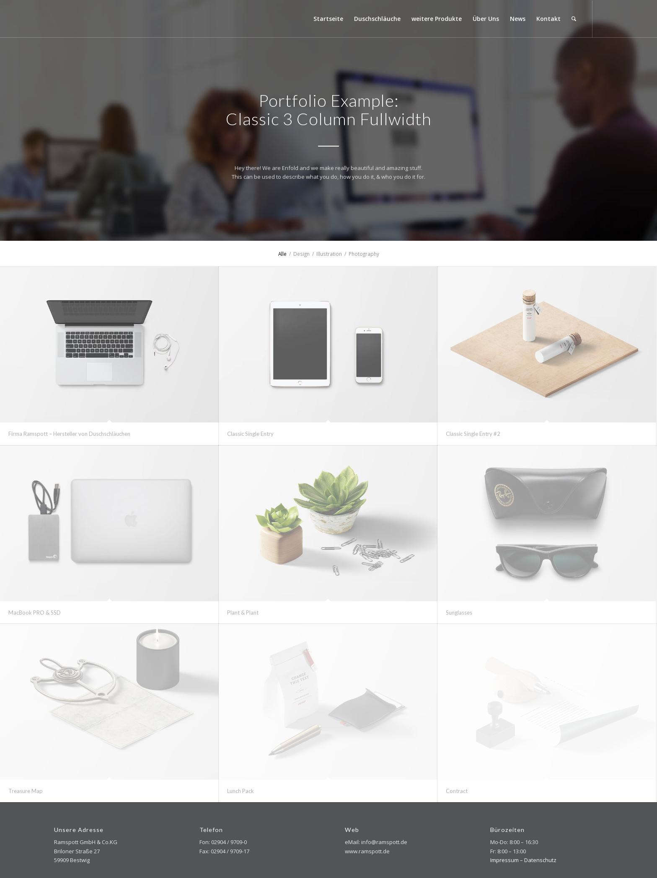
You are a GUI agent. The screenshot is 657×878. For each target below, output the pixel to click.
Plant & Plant (243, 612)
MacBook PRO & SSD (34, 612)
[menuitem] (328, 18)
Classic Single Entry (250, 433)
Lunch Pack (240, 791)
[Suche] (574, 18)
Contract (457, 791)
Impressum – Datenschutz (523, 860)
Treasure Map (25, 791)
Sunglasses (459, 612)
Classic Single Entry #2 (473, 433)
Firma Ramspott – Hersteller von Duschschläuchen (69, 433)
